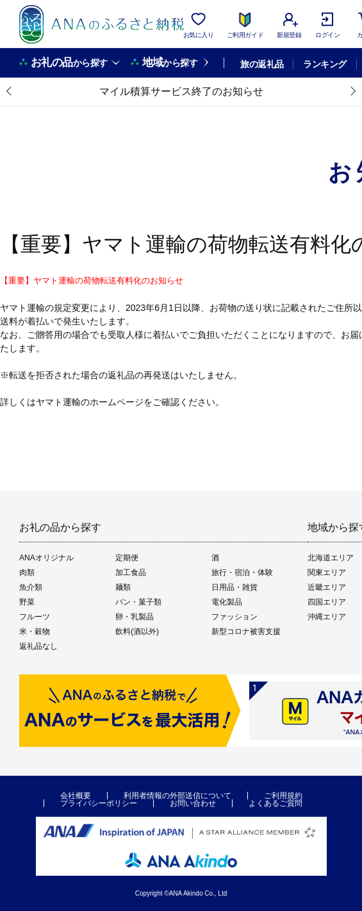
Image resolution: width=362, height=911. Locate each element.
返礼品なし (38, 646)
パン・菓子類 (138, 602)
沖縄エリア (327, 616)
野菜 (27, 602)
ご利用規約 (283, 795)
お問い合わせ (193, 803)
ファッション (234, 616)
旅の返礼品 (261, 64)
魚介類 (30, 587)
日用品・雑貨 (234, 587)
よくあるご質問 (275, 803)
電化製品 (226, 602)
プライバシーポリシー (98, 803)
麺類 (123, 587)
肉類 (27, 572)
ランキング (324, 64)
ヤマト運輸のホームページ (90, 402)
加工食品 (130, 572)
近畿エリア (327, 587)
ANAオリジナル (46, 557)
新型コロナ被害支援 (246, 631)
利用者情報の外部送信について (177, 795)
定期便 (126, 557)
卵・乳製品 (134, 616)
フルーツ (34, 616)
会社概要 (75, 795)
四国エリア (327, 602)
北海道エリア (331, 557)
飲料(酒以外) (137, 631)
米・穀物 (34, 631)
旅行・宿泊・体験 (242, 572)
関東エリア (327, 572)
